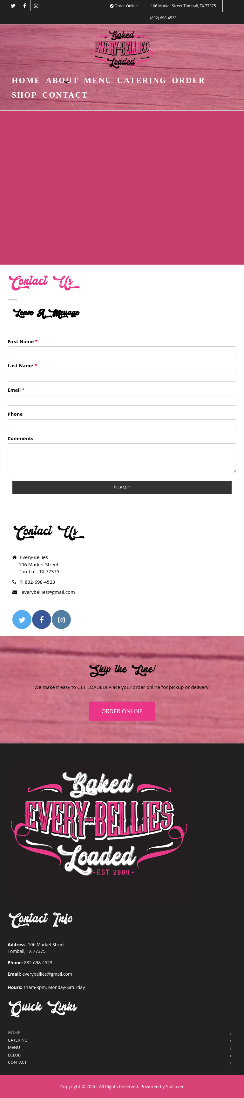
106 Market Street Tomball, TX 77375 (183, 6)
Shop (24, 95)
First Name (22, 341)
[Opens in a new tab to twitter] (13, 5)
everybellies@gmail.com (47, 974)
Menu (98, 80)
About (62, 80)
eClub (14, 1055)
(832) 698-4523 (163, 18)
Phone (15, 414)
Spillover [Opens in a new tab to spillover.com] (175, 1086)
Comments (20, 438)
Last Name (22, 365)
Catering (142, 80)
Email (16, 390)
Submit (122, 488)
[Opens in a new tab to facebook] (25, 5)
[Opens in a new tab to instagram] (36, 5)
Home (26, 80)
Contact (65, 95)
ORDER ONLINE (122, 711)
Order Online (124, 6)
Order (188, 80)
